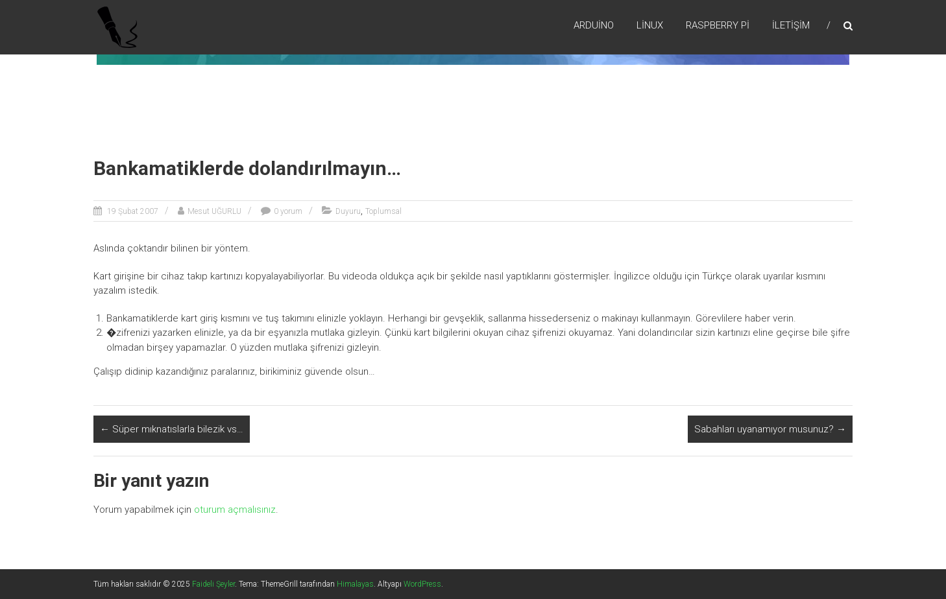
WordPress (422, 584)
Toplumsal (383, 211)
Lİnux (650, 25)
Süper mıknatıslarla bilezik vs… (171, 429)
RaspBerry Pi (717, 25)
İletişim (791, 25)
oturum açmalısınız (235, 509)
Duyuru (348, 211)
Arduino (594, 25)
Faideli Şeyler (213, 584)
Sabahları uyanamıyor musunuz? (770, 429)
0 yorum (288, 211)
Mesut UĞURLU (214, 211)
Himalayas (355, 584)
